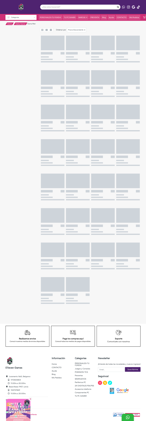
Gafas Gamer (21, 24)
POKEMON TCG (81, 372)
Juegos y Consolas (82, 369)
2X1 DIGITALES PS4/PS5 (84, 386)
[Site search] (78, 7)
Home (9, 24)
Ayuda (54, 371)
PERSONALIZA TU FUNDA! (82, 364)
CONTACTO (56, 367)
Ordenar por (61, 30)
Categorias (21, 17)
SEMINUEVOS (80, 379)
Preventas (79, 375)
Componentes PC (82, 393)
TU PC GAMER (81, 396)
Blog (53, 374)
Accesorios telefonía (83, 389)
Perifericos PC (80, 382)
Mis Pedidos (57, 378)
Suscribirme (133, 369)
